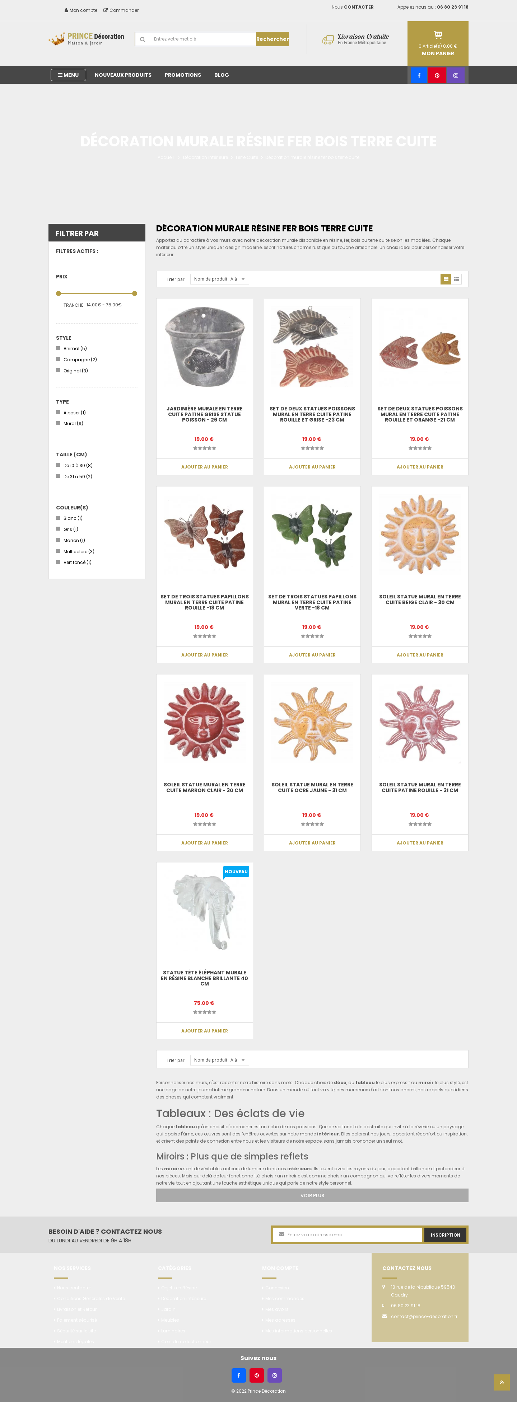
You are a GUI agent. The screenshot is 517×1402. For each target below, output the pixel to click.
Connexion (277, 1288)
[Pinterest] (437, 75)
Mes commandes (284, 1298)
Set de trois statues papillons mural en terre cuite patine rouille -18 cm (204, 602)
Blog (221, 75)
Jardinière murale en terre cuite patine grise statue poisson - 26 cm (205, 414)
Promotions (183, 75)
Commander (121, 10)
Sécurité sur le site (76, 1331)
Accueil (166, 157)
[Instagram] (456, 75)
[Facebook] (419, 75)
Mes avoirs (277, 1309)
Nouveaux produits (123, 75)
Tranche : (74, 305)
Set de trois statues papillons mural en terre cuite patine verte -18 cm (312, 602)
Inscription (445, 1235)
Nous (353, 7)
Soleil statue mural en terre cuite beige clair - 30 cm (420, 599)
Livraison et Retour (77, 1309)
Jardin (168, 1309)
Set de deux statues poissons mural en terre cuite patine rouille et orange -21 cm (420, 414)
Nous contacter (74, 1288)
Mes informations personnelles (298, 1331)
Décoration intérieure (205, 157)
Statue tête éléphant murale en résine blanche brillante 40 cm (204, 978)
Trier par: (176, 279)
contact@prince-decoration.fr (424, 1316)
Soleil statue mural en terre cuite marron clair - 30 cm (205, 787)
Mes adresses (280, 1320)
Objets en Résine (179, 1288)
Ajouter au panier (204, 467)
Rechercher (272, 39)
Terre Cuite (246, 157)
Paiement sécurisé (77, 1320)
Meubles (170, 1320)
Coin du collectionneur (186, 1342)
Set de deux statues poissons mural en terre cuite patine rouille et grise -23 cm (312, 414)
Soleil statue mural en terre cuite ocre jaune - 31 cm (312, 787)
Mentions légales (75, 1342)
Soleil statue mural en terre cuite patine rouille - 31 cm (420, 787)
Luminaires (173, 1331)
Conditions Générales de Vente (91, 1298)
